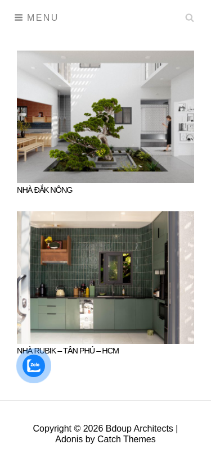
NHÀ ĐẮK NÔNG (45, 189)
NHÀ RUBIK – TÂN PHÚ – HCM (68, 350)
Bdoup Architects (139, 428)
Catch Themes (126, 439)
